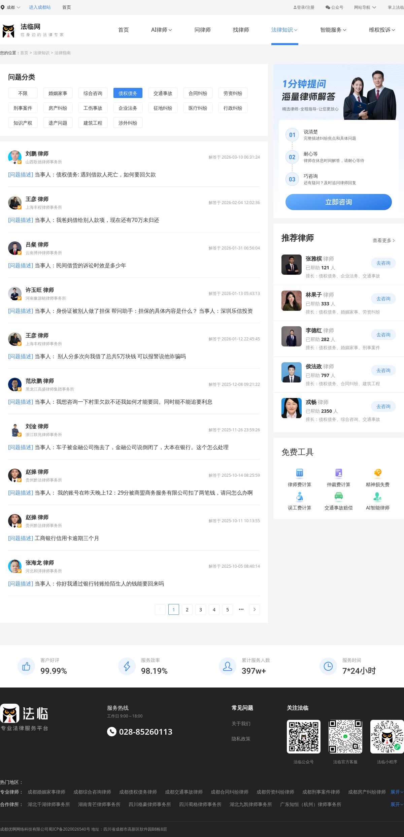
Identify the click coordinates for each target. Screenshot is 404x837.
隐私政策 (241, 738)
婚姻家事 (57, 93)
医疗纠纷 (198, 108)
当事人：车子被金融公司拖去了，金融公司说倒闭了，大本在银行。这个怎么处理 (131, 447)
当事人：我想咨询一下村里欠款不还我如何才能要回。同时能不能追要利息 (122, 401)
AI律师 (161, 29)
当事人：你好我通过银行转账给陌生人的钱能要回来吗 (98, 583)
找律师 (241, 29)
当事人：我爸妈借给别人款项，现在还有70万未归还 (96, 220)
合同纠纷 (198, 93)
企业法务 (128, 108)
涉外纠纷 (128, 123)
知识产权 (22, 123)
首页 (66, 7)
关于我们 (241, 723)
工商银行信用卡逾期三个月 (66, 538)
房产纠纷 (57, 108)
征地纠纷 (163, 108)
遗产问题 (57, 123)
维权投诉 (382, 29)
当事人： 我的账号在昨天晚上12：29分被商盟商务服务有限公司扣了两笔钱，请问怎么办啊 (143, 492)
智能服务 (333, 29)
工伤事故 (92, 108)
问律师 (203, 29)
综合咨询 (92, 93)
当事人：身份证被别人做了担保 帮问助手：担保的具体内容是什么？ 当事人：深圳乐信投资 (143, 310)
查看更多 (384, 240)
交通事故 (163, 93)
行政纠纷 (233, 108)
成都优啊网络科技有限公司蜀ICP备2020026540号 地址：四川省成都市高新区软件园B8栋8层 (83, 829)
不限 (23, 93)
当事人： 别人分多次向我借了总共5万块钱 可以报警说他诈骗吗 (109, 356)
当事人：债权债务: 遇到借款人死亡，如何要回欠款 (94, 174)
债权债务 (128, 93)
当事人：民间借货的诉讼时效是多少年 (79, 265)
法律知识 (284, 29)
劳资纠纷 (233, 93)
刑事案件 (22, 108)
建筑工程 (92, 123)
